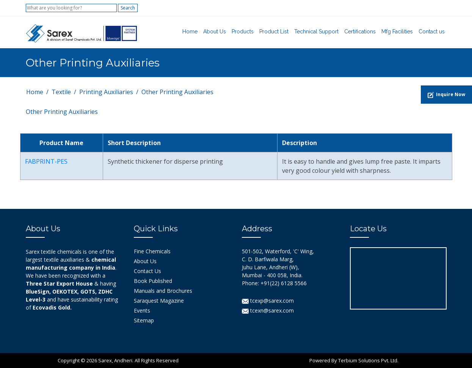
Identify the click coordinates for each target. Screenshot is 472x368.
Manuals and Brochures (163, 290)
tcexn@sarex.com (268, 310)
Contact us (432, 31)
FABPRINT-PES (46, 161)
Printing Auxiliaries (106, 92)
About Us (214, 31)
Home (190, 31)
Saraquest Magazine (159, 300)
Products (243, 31)
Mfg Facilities (397, 31)
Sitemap (144, 320)
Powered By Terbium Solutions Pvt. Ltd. (353, 360)
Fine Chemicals (152, 251)
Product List (274, 31)
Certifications (360, 31)
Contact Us (147, 271)
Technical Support (316, 31)
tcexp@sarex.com (268, 300)
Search (128, 8)
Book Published (153, 280)
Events (142, 310)
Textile (61, 92)
